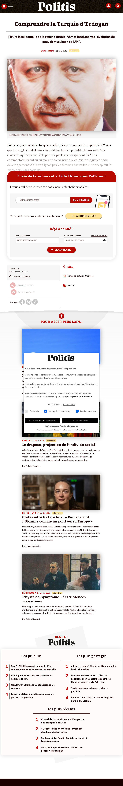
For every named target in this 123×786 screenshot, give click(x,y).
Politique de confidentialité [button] (62, 430)
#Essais (71, 285)
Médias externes (86, 411)
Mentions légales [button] (80, 430)
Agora (4, 672)
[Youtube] (43, 776)
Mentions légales (26, 762)
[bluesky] (34, 776)
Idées (3, 683)
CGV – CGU (67, 762)
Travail (23, 674)
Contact (10, 762)
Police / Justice (27, 686)
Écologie (5, 677)
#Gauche (86, 677)
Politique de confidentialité (89, 762)
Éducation (25, 680)
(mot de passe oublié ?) (99, 235)
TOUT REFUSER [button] (80, 420)
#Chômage (86, 683)
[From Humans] (60, 776)
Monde (24, 672)
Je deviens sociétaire (51, 674)
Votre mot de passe (72, 235)
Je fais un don (47, 672)
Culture (4, 686)
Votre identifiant (23, 235)
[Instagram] (51, 776)
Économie (25, 677)
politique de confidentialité (79, 396)
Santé (23, 683)
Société (4, 680)
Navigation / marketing (57, 411)
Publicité (110, 762)
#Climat (85, 672)
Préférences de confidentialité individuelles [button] (61, 426)
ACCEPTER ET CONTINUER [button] (42, 420)
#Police (85, 674)
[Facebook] (25, 776)
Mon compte (47, 686)
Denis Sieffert (47, 50)
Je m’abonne (47, 677)
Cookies (60, 766)
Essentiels (32, 411)
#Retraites (86, 680)
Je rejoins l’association (51, 680)
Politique (5, 674)
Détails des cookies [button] (44, 430)
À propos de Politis (50, 683)
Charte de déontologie (47, 762)
